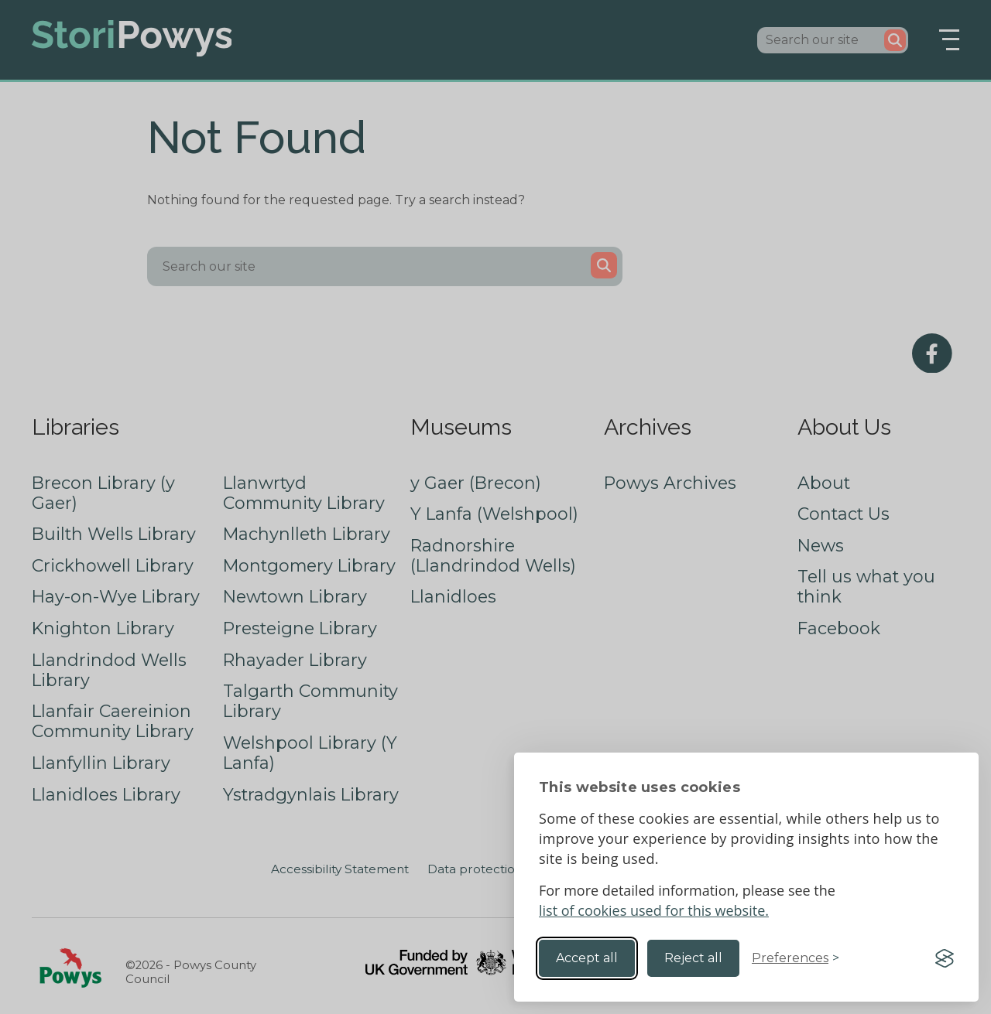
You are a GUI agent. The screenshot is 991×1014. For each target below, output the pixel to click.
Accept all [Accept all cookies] (587, 958)
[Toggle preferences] (795, 958)
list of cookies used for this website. (654, 910)
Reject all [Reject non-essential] (693, 958)
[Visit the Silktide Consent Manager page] (944, 958)
